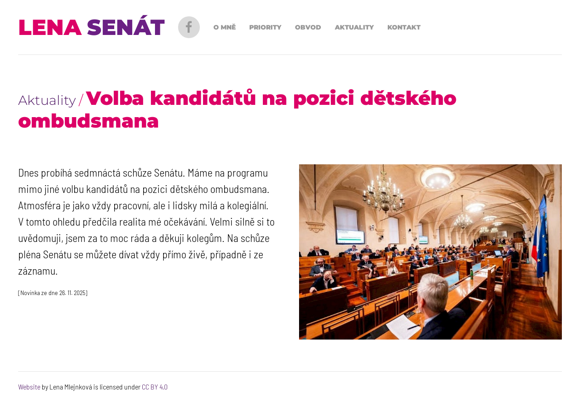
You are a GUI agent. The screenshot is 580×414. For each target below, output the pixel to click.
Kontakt (403, 27)
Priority (265, 27)
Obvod (308, 27)
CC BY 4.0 (155, 386)
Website (29, 386)
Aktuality (354, 27)
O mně (224, 27)
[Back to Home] (91, 27)
